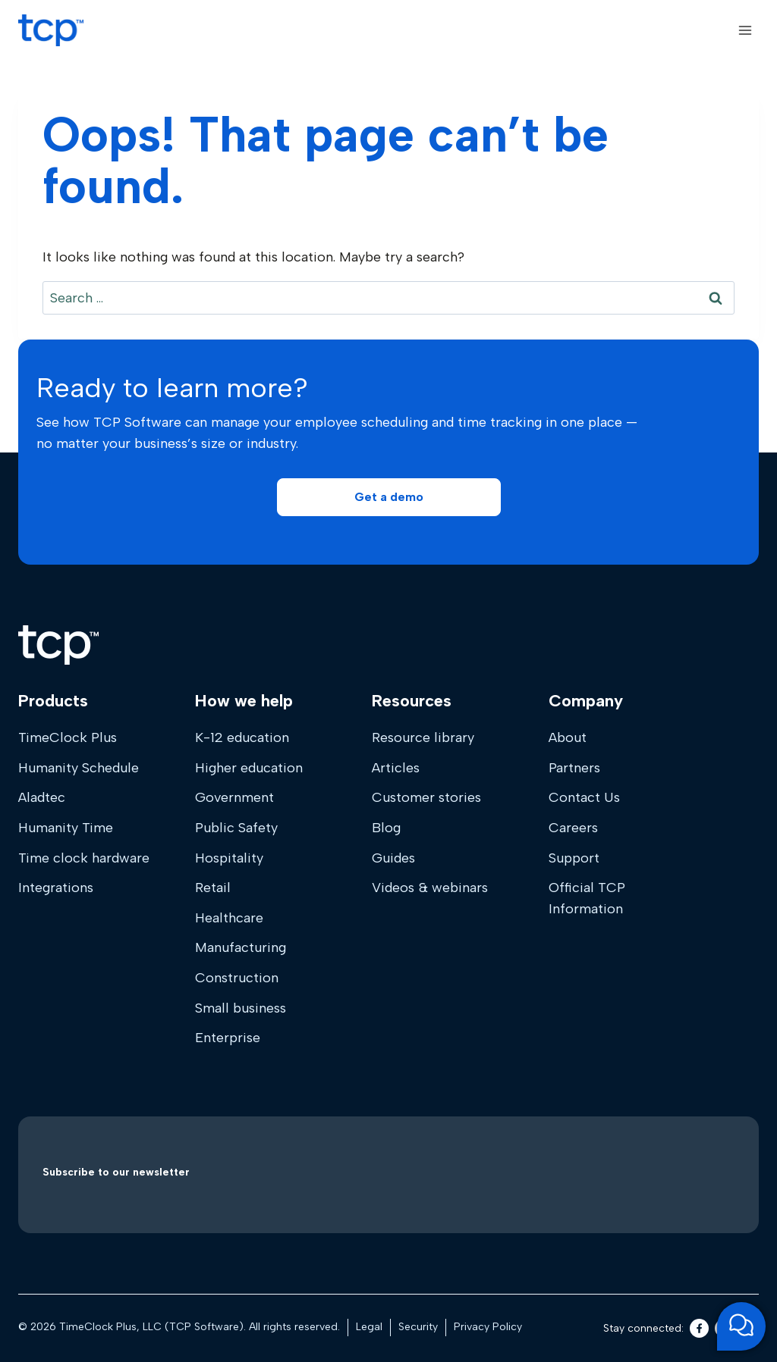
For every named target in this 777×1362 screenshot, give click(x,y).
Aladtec (41, 797)
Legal (369, 1326)
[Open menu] (745, 30)
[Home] (58, 645)
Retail (213, 887)
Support (574, 858)
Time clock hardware (83, 858)
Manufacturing (240, 947)
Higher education (249, 767)
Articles (396, 767)
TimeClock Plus (67, 737)
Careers (573, 827)
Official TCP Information (587, 898)
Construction (236, 977)
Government (234, 797)
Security (418, 1326)
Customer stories (426, 797)
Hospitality (229, 858)
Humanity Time (65, 827)
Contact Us (584, 797)
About (568, 737)
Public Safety (236, 827)
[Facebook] (699, 1328)
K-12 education (242, 737)
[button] (389, 497)
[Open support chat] (741, 1326)
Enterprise (227, 1037)
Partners (574, 767)
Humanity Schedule (78, 767)
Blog (386, 827)
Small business (240, 1008)
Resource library (423, 737)
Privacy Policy (488, 1326)
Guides (393, 858)
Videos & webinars (430, 887)
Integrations (55, 887)
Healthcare (229, 918)
